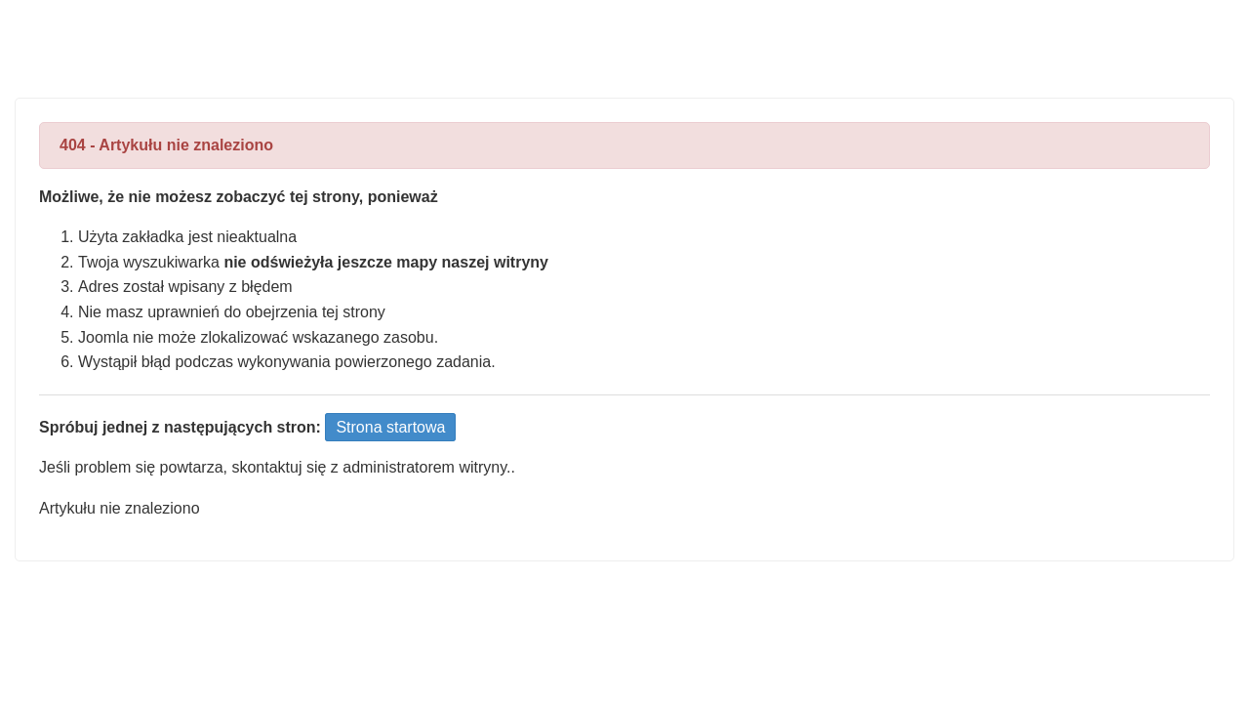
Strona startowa (390, 427)
